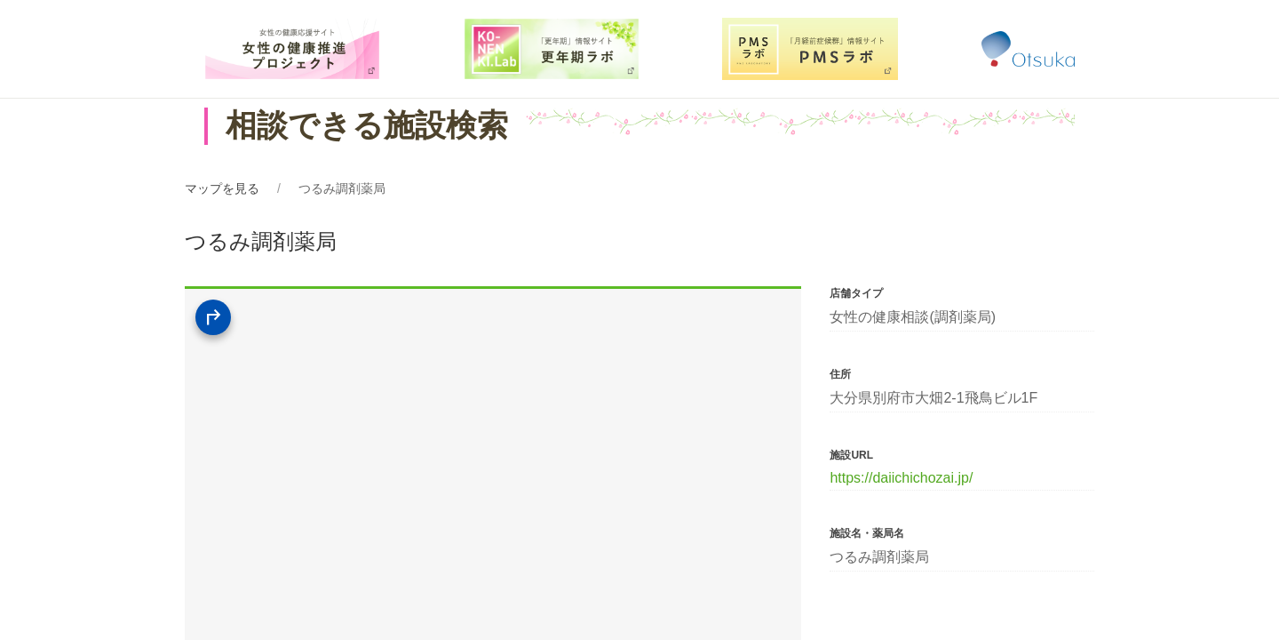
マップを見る (222, 188)
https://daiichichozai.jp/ (901, 477)
